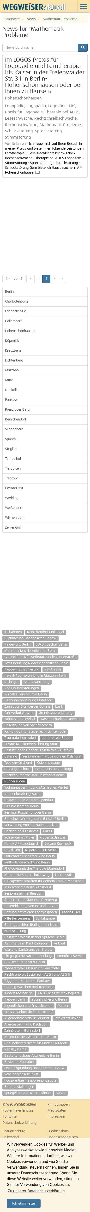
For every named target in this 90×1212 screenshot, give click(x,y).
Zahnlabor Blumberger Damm (27, 706)
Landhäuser (71, 912)
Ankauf (59, 943)
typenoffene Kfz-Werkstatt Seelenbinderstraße (40, 657)
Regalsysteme (15, 1049)
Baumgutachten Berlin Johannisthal (31, 924)
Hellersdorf (13, 321)
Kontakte (9, 1116)
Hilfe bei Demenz (17, 918)
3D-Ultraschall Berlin (51, 644)
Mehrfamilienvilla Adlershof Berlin (30, 651)
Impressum (56, 1116)
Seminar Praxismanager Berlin (27, 812)
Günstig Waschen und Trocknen (28, 987)
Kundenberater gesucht (22, 794)
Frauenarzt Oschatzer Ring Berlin (29, 856)
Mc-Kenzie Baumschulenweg (26, 875)
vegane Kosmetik (58, 843)
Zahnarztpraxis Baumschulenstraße (31, 968)
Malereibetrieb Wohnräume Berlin (30, 1037)
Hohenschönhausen (20, 331)
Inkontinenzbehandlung (53, 769)
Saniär (61, 1093)
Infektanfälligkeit (67, 1018)
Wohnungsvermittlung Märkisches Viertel (36, 787)
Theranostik (64, 875)
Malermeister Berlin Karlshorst (27, 887)
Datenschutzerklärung (19, 1123)
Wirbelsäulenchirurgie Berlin (25, 694)
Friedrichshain (15, 311)
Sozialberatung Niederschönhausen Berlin (36, 663)
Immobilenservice (70, 956)
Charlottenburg (16, 301)
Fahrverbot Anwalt (18, 713)
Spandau (11, 439)
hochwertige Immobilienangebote (30, 1080)
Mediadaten (57, 1110)
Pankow (11, 400)
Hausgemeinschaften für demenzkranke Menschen (44, 881)
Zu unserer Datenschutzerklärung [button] (36, 1191)
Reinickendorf (15, 419)
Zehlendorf (13, 527)
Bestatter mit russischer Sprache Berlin (34, 937)
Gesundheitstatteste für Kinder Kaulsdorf (35, 1043)
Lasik (59, 706)
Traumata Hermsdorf (20, 738)
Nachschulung (15, 931)
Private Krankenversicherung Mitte (31, 744)
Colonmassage (48, 762)
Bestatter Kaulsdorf (19, 1062)
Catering (10, 756)
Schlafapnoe (45, 918)
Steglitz (10, 449)
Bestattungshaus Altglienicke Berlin (31, 1055)
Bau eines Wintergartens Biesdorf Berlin (35, 819)
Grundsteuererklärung (55, 713)
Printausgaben (59, 1104)
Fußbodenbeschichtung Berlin (27, 862)
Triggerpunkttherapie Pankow (27, 981)
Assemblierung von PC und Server (30, 906)
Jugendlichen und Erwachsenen (28, 1006)
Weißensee (13, 508)
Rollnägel (11, 682)
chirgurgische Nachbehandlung (28, 956)
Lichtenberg (14, 360)
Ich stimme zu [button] (23, 1203)
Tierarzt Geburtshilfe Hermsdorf (28, 1012)
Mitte (9, 380)
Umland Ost (14, 488)
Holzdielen (12, 850)
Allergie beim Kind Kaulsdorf (26, 1024)
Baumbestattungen (19, 1087)
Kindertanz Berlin (17, 644)
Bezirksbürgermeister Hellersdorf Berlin (34, 775)
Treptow (11, 478)
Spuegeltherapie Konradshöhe (27, 1093)
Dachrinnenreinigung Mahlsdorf (28, 700)
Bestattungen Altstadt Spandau (28, 800)
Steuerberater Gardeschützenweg (30, 900)
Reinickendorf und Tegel (45, 632)
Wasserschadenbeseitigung (61, 719)
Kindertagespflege (18, 993)
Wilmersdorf (14, 517)
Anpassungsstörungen (21, 688)
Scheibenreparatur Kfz (21, 1074)
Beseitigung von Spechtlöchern (28, 725)
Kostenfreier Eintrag (17, 1110)
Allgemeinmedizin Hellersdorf (26, 1018)
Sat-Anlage (52, 669)
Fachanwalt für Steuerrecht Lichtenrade (35, 731)
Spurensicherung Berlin (49, 999)
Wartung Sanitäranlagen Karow (28, 949)
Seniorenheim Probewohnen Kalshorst (51, 756)
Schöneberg (14, 429)
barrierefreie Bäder (56, 738)
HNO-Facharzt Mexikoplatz (58, 993)
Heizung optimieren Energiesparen (30, 912)
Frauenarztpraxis (53, 837)
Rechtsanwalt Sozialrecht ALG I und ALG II (37, 974)
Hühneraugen (14, 781)
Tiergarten (13, 468)
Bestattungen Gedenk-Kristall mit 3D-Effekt (38, 750)
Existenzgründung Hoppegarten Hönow (34, 1068)
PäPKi (47, 831)
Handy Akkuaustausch (21, 843)
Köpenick (12, 341)
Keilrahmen (13, 632)
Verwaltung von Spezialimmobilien (30, 825)
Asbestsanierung (36, 682)
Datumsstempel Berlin (21, 806)
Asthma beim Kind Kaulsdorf (26, 943)
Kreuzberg (13, 350)
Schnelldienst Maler (19, 837)
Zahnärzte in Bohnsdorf (22, 1030)
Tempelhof (13, 458)
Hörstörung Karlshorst (21, 831)
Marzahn (12, 370)
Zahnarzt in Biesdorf (19, 719)
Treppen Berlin (15, 999)
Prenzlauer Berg (17, 409)
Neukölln (11, 390)
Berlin (9, 291)
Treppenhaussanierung (21, 669)
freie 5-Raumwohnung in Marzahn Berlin (35, 675)
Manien (63, 1006)
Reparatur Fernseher (41, 850)
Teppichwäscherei (18, 762)
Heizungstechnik (17, 769)
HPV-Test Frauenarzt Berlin (24, 962)
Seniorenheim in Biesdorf (23, 893)
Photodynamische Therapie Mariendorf (34, 868)
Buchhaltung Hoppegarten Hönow (30, 638)
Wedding (11, 498)
